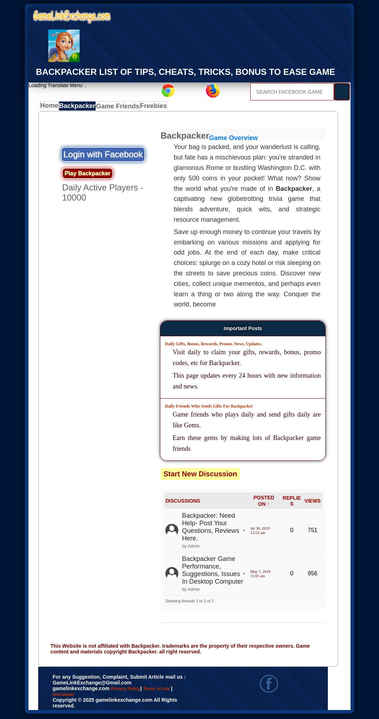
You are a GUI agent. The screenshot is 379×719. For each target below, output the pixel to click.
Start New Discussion (200, 476)
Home (51, 108)
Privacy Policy (133, 691)
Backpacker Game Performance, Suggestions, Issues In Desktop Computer (212, 572)
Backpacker (80, 108)
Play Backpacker (87, 175)
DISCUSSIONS (182, 502)
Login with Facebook (103, 156)
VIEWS (312, 502)
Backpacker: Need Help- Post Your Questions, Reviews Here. (210, 529)
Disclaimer (84, 698)
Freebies (154, 108)
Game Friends (118, 108)
